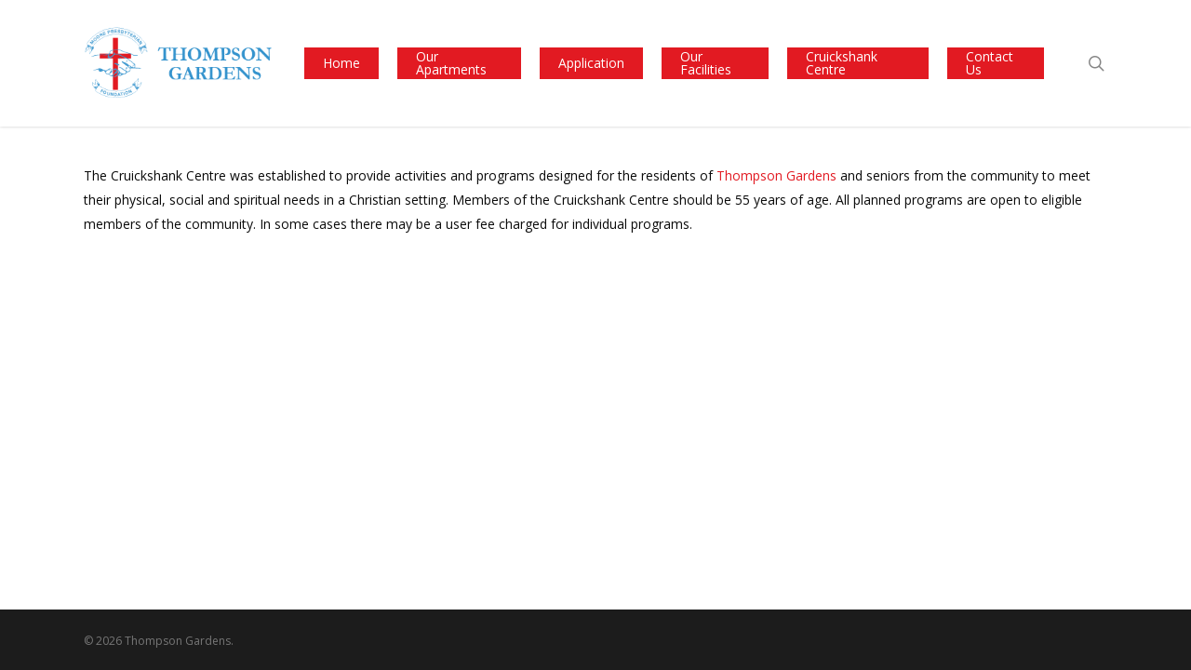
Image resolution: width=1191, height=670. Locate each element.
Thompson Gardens (776, 175)
